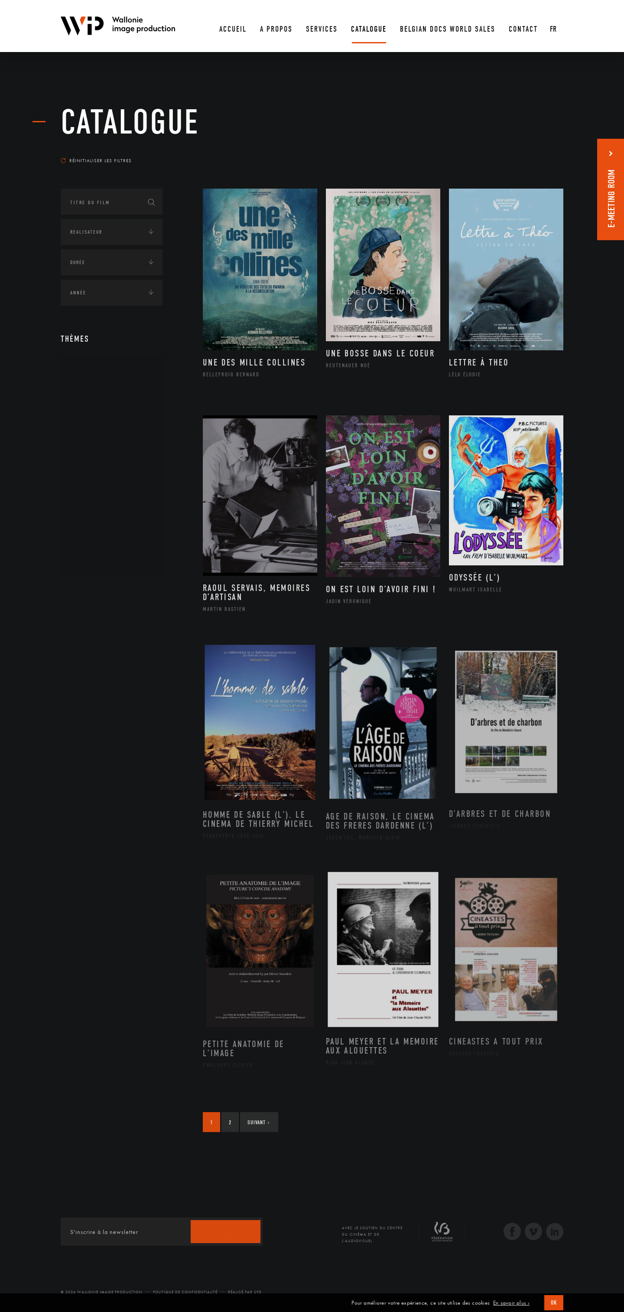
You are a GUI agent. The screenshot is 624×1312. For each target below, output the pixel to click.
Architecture (97, 394)
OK (554, 1302)
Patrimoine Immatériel (111, 490)
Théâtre (89, 559)
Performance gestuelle (112, 518)
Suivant (258, 1122)
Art (73, 368)
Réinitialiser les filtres (96, 160)
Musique (91, 477)
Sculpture (93, 546)
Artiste (89, 422)
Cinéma (89, 435)
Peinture (90, 504)
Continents (85, 589)
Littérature (94, 463)
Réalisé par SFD (245, 1292)
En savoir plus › (511, 1303)
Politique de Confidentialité (185, 1292)
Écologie (81, 616)
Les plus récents (541, 152)
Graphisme (94, 449)
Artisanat (93, 408)
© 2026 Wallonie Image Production (102, 1292)
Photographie (99, 532)
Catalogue (130, 122)
